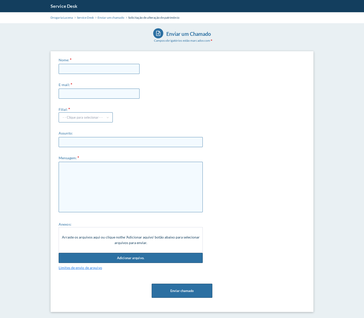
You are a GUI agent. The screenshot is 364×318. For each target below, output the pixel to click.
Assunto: (66, 133)
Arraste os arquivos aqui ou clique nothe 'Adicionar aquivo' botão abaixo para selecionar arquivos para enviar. (131, 240)
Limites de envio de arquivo (80, 268)
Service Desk (64, 6)
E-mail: (64, 85)
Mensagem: (68, 158)
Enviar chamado (182, 291)
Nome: (64, 60)
